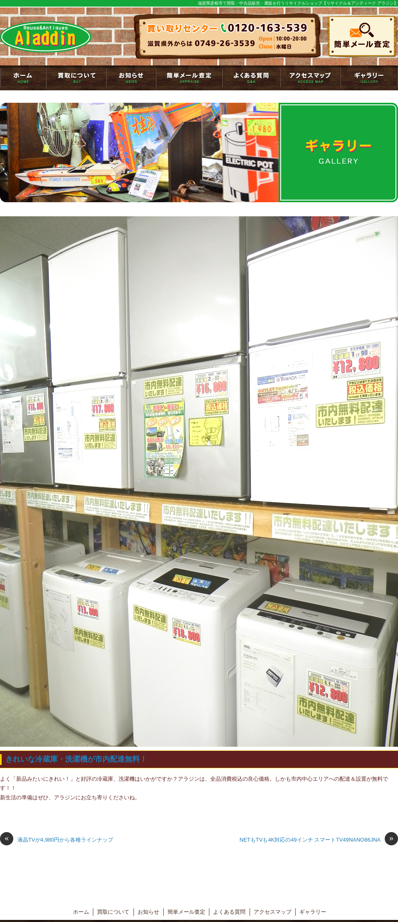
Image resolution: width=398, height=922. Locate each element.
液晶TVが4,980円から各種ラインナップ (56, 840)
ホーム (81, 912)
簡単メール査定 (189, 77)
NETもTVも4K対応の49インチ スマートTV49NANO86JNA (319, 840)
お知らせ (131, 77)
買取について (76, 77)
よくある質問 (251, 77)
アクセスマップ (310, 77)
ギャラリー (369, 77)
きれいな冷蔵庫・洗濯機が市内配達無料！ (76, 759)
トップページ (23, 77)
